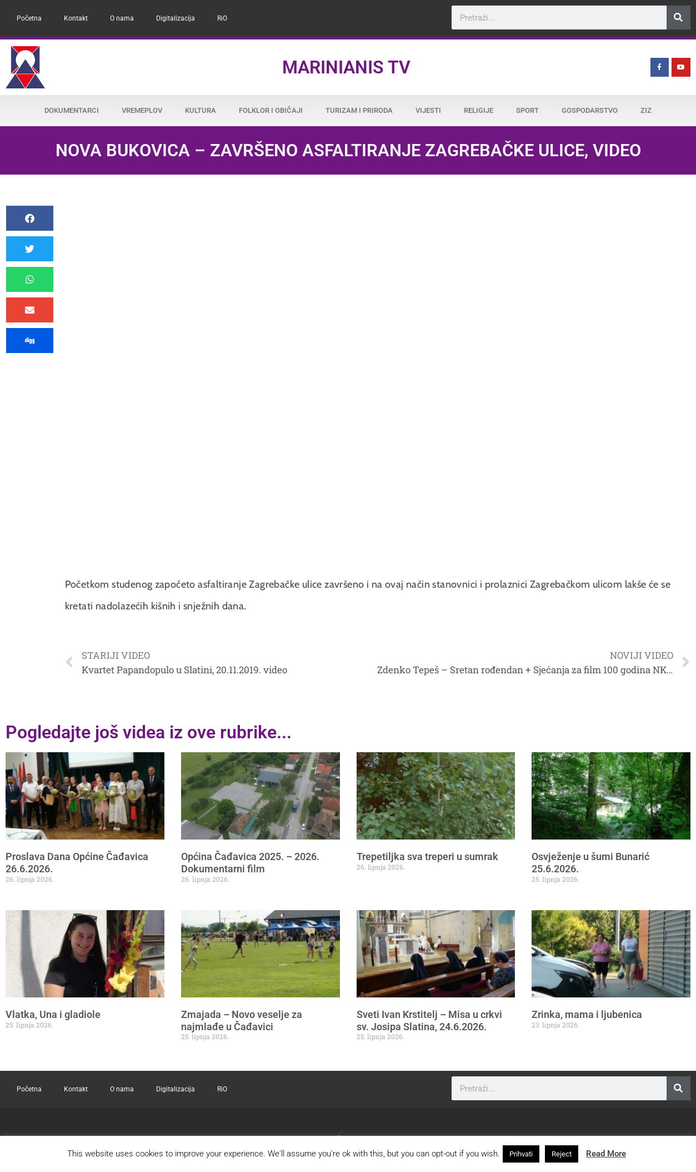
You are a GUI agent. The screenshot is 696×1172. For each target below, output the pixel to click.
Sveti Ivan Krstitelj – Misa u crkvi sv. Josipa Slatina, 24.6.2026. (429, 1020)
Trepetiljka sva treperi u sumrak (427, 856)
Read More (606, 1154)
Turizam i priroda (359, 110)
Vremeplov (142, 110)
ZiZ (646, 110)
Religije (478, 110)
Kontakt (76, 18)
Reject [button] (562, 1154)
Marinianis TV (346, 67)
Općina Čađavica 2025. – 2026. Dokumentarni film (250, 863)
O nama (122, 18)
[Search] (678, 17)
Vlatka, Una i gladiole (53, 1014)
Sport (527, 110)
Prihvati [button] (521, 1154)
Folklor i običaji (271, 110)
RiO (222, 18)
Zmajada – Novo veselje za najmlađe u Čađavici (241, 1020)
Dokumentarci (71, 110)
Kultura (200, 110)
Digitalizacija (175, 18)
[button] (29, 218)
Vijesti (428, 110)
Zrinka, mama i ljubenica (587, 1014)
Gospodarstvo (590, 110)
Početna (29, 18)
